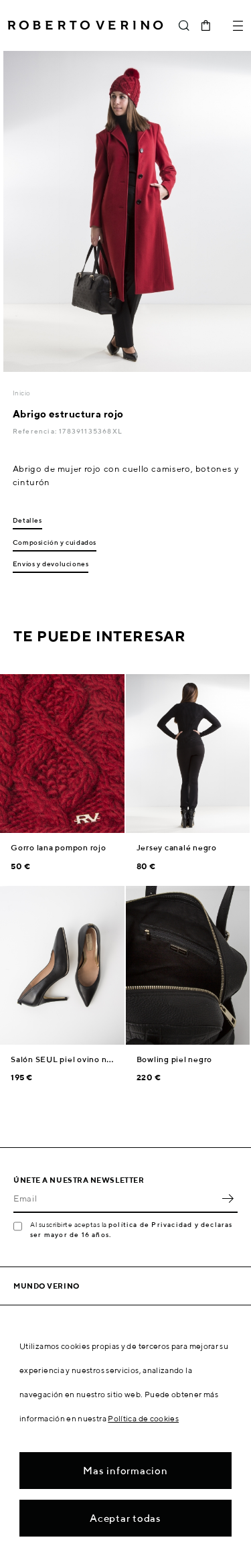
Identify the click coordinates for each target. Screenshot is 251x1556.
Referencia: (36, 431)
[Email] (115, 1198)
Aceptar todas (125, 1518)
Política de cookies (143, 1418)
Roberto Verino (85, 25)
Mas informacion (125, 1470)
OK (228, 1198)
